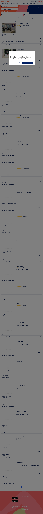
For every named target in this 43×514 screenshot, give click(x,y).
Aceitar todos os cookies (27, 62)
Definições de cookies (16, 62)
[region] (22, 58)
